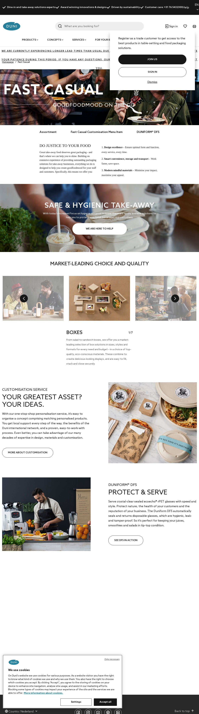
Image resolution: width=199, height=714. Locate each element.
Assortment (48, 132)
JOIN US (152, 59)
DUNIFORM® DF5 (148, 132)
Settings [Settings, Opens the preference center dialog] (76, 702)
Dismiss (152, 82)
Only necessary (112, 659)
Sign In (152, 72)
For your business (108, 39)
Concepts (54, 39)
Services (78, 39)
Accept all (105, 702)
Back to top (184, 711)
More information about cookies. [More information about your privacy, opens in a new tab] (43, 693)
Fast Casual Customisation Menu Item (97, 132)
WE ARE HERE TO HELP (99, 228)
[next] (175, 298)
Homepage (8, 62)
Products (29, 39)
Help (186, 7)
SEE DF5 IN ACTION (125, 540)
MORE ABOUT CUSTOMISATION (27, 452)
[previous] (24, 298)
